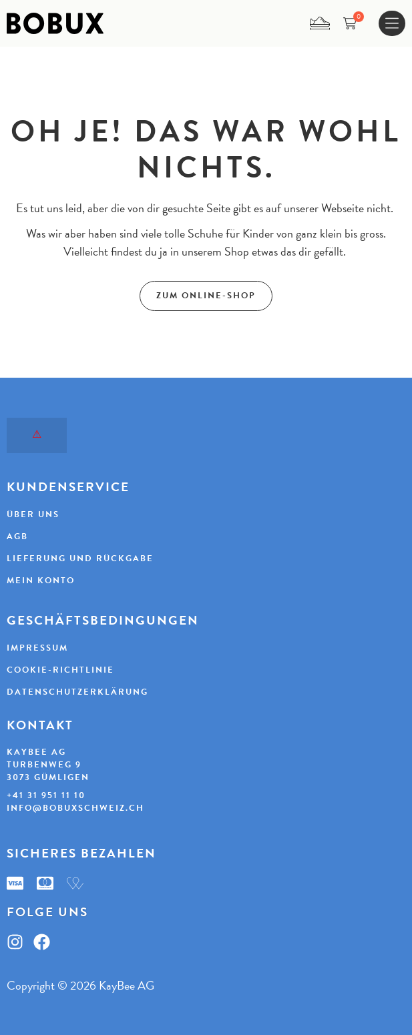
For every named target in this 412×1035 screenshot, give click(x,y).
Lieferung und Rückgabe (80, 559)
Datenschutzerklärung (77, 692)
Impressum (37, 648)
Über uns (33, 514)
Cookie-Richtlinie (60, 670)
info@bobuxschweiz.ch (75, 808)
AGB (17, 537)
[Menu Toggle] (392, 24)
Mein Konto (41, 581)
